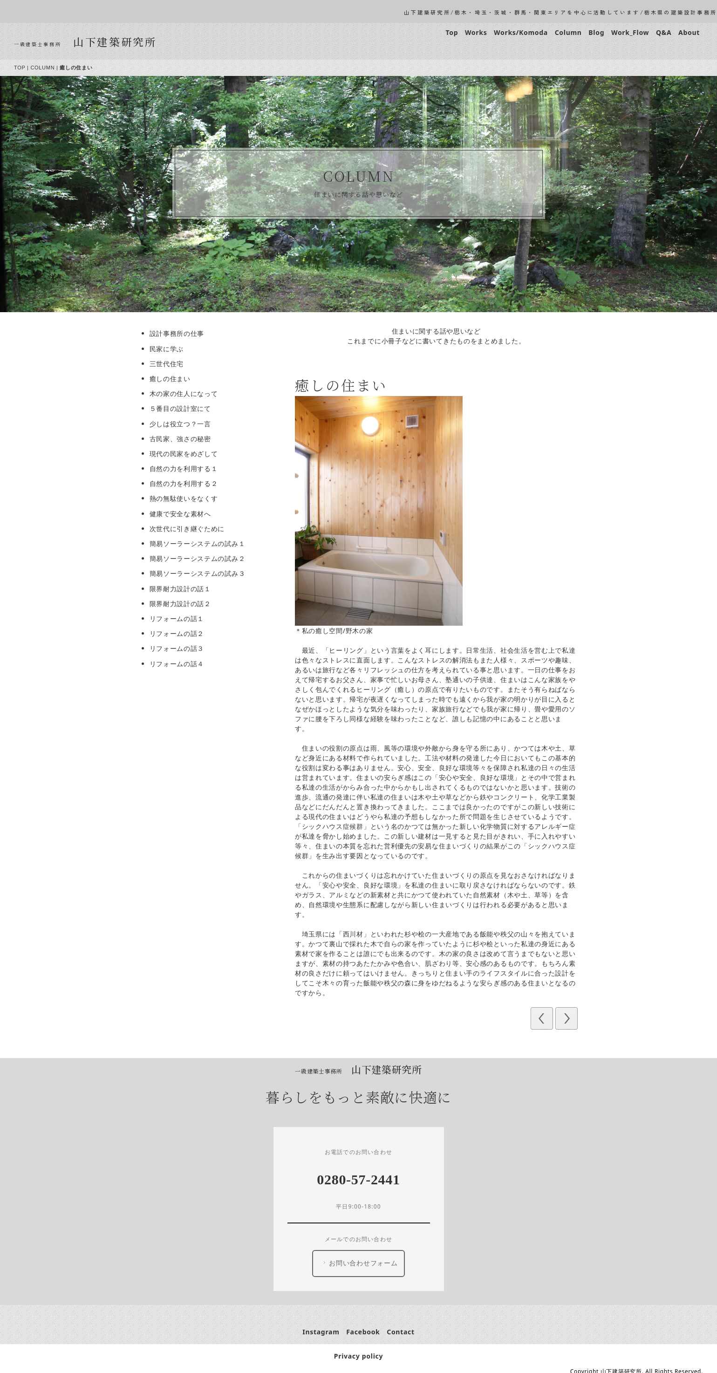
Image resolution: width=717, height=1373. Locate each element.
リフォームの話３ (179, 648)
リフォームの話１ (179, 618)
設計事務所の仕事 (179, 333)
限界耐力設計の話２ (183, 603)
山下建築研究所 (118, 41)
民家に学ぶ (169, 348)
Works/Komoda (524, 32)
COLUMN (46, 67)
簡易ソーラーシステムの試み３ (200, 573)
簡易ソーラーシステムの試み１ (200, 543)
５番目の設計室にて (183, 408)
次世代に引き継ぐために (190, 528)
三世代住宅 (169, 363)
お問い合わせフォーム (362, 1263)
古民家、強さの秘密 (183, 438)
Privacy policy (361, 1356)
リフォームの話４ (179, 663)
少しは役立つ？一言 (183, 423)
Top (455, 32)
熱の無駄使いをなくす (186, 498)
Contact (404, 1331)
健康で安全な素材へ (183, 513)
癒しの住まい (172, 378)
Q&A (666, 32)
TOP (22, 67)
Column (571, 32)
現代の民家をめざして (186, 453)
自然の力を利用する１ (186, 468)
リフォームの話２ (179, 633)
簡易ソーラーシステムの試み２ (200, 558)
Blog (600, 32)
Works (479, 32)
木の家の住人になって (186, 393)
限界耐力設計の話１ (183, 588)
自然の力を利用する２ (186, 483)
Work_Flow (633, 32)
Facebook (366, 1331)
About (692, 32)
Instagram (324, 1331)
